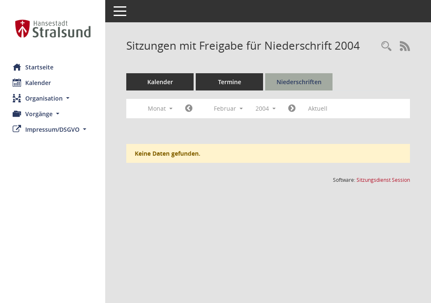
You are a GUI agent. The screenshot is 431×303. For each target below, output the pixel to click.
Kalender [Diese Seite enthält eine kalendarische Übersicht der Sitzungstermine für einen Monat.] (32, 82)
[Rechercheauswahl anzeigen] (386, 46)
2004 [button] (265, 108)
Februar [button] (228, 108)
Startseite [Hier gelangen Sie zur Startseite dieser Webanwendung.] (33, 67)
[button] (52, 98)
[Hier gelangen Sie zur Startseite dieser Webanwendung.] (52, 29)
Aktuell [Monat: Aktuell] (317, 108)
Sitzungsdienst (383, 179)
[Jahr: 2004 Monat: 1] (189, 108)
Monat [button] (160, 108)
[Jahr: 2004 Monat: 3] (292, 108)
